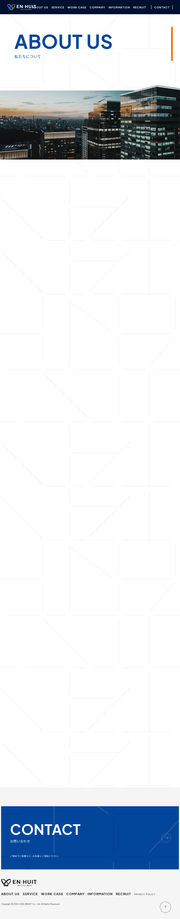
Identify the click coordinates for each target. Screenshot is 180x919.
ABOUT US (10, 894)
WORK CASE (52, 894)
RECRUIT (122, 894)
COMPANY (75, 894)
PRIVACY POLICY (144, 894)
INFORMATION (99, 894)
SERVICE (30, 894)
